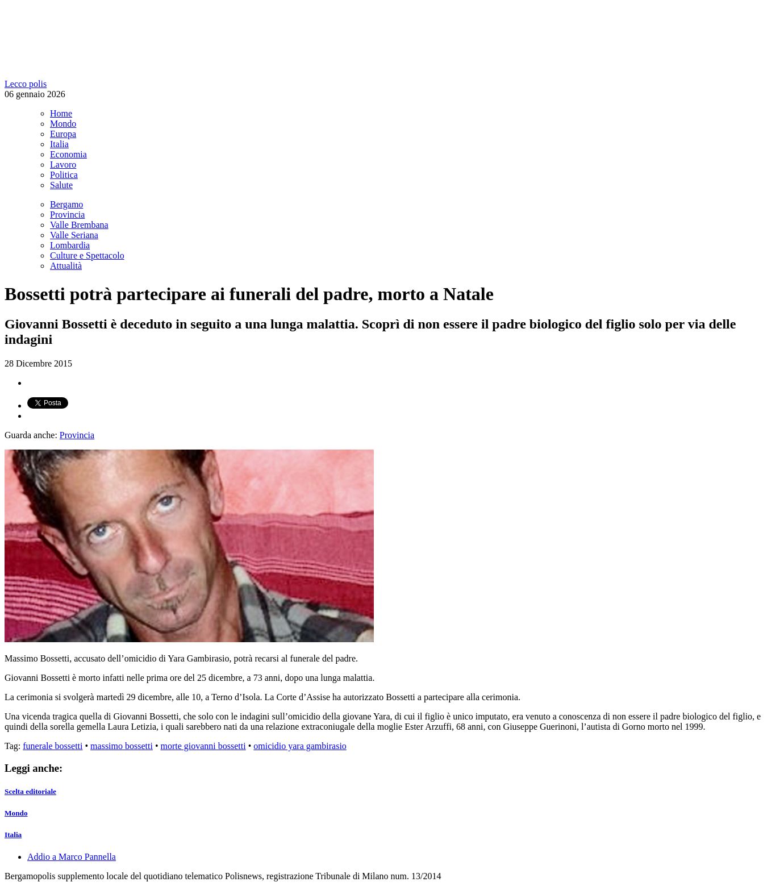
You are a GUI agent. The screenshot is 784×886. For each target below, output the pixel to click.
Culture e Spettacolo (87, 255)
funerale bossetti (52, 746)
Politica (64, 175)
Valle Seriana (74, 235)
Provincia (67, 214)
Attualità (66, 266)
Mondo (63, 123)
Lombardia (70, 245)
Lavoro (63, 164)
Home (61, 113)
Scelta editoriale (30, 791)
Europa (63, 134)
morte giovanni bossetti (203, 746)
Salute (61, 185)
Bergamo (66, 204)
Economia (68, 154)
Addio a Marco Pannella (71, 857)
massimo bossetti (121, 746)
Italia (59, 144)
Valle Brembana (79, 225)
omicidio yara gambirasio (300, 746)
